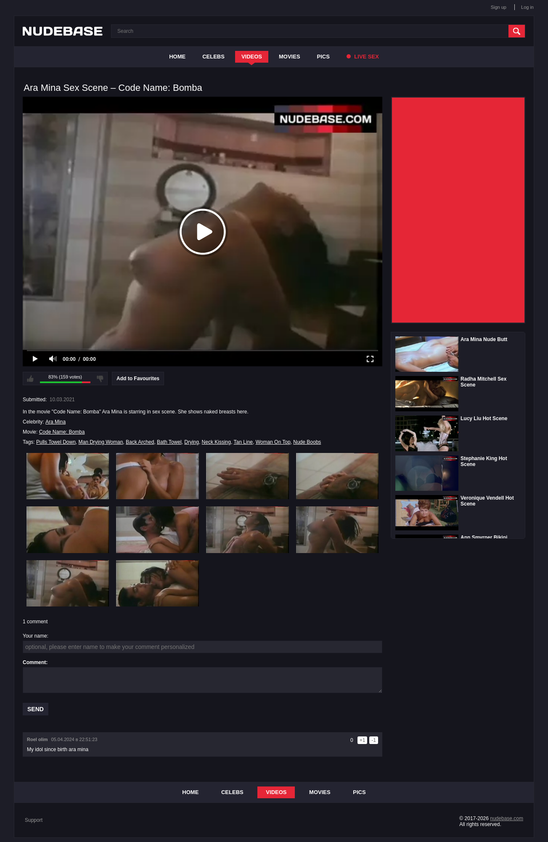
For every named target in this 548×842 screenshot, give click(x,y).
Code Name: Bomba (62, 432)
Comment (34, 662)
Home (177, 56)
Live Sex (363, 56)
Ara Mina (55, 422)
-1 (373, 740)
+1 (362, 740)
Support (33, 820)
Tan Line (243, 442)
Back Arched (140, 442)
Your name (35, 636)
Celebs (213, 56)
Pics (323, 56)
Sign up (498, 7)
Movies (289, 56)
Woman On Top (273, 442)
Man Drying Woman (101, 442)
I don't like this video (100, 378)
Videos (251, 56)
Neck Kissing (216, 442)
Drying (191, 442)
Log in (527, 7)
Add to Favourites (137, 378)
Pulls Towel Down (56, 442)
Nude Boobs (307, 442)
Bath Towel (169, 442)
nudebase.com (506, 818)
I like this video (30, 378)
